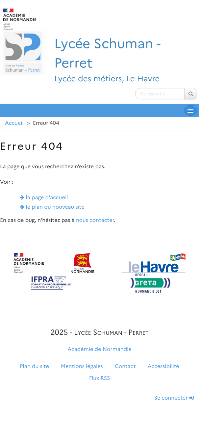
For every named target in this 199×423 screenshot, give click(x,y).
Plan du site (34, 366)
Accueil (14, 123)
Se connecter (174, 398)
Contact (125, 366)
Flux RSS (99, 378)
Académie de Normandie (99, 349)
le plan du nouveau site (55, 207)
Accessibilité (163, 366)
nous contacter (95, 220)
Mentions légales (82, 366)
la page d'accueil (47, 198)
